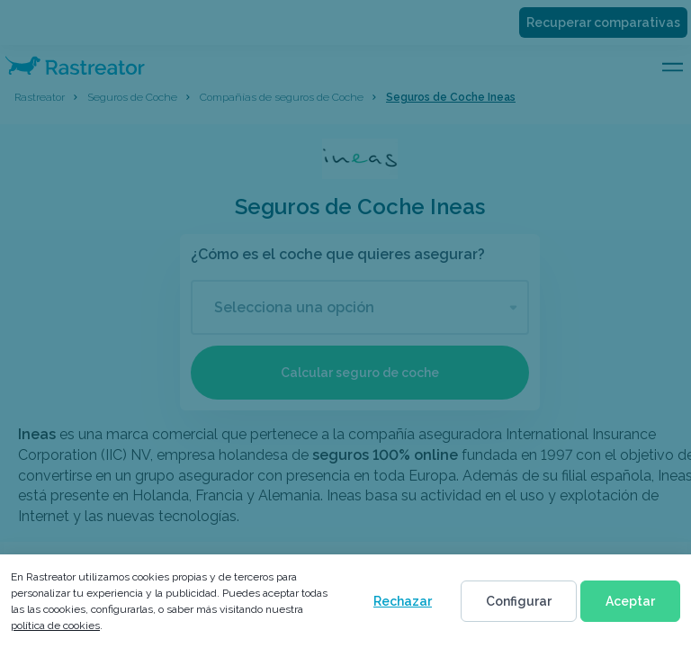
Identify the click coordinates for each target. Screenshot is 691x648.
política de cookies (55, 625)
